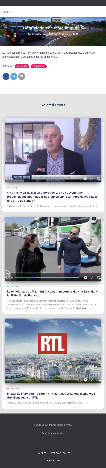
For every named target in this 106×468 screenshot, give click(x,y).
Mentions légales (60, 453)
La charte (41, 453)
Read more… (82, 308)
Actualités (22, 66)
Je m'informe (38, 66)
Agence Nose (53, 460)
